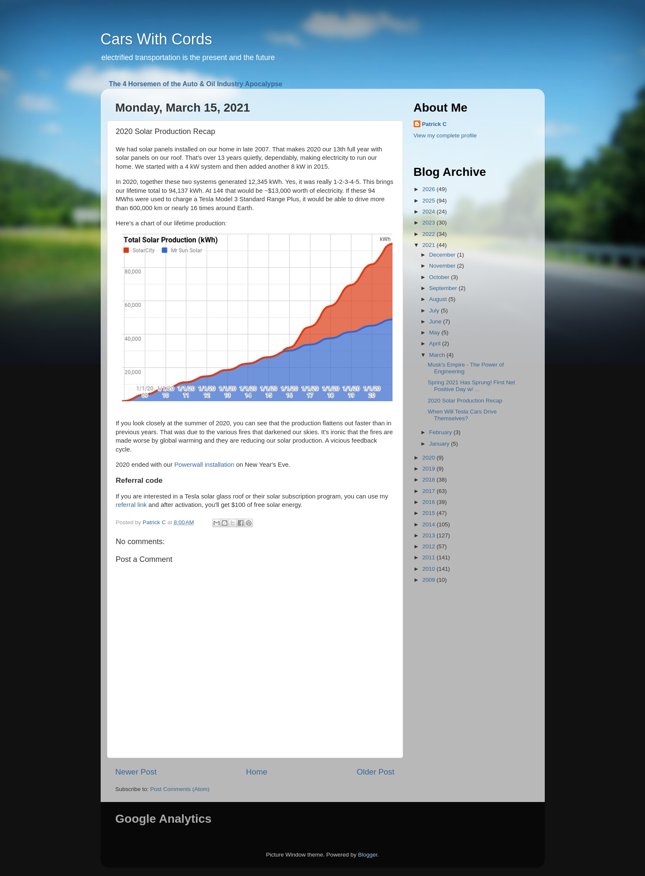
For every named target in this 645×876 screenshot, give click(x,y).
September (444, 288)
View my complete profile (445, 135)
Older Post (375, 771)
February (441, 432)
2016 (429, 502)
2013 (429, 535)
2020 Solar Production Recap (465, 400)
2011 (429, 557)
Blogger (368, 854)
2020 (429, 457)
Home (256, 771)
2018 (429, 479)
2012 (429, 546)
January (440, 444)
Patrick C (434, 124)
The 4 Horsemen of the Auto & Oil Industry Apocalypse (196, 84)
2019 (429, 468)
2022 (429, 234)
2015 (429, 513)
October (440, 277)
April (435, 343)
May (435, 332)
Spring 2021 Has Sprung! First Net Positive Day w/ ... (471, 385)
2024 (429, 211)
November (443, 266)
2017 (429, 491)
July (435, 310)
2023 (429, 222)
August (439, 299)
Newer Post (136, 771)
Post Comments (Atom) (179, 789)
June (436, 321)
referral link (131, 504)
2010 (429, 569)
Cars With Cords (156, 39)
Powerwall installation (204, 464)
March (438, 355)
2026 (429, 189)
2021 (429, 245)
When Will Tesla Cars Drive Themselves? (462, 415)
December (443, 255)
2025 (429, 200)
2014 (429, 524)
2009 (429, 580)
